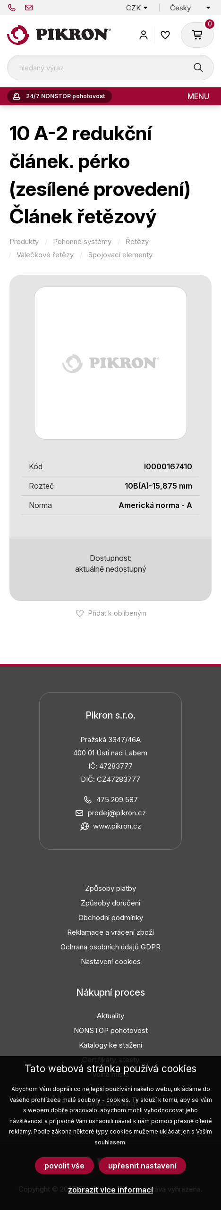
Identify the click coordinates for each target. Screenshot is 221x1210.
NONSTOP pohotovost (111, 1030)
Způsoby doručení (110, 902)
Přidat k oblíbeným (117, 613)
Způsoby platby (110, 888)
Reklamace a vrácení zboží (110, 932)
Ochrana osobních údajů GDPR (110, 946)
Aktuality (110, 1015)
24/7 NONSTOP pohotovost (65, 96)
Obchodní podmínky (110, 917)
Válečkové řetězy (45, 255)
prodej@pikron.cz (29, 7)
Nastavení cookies (111, 961)
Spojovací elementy (120, 255)
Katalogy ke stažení (110, 1045)
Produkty (24, 241)
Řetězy (137, 241)
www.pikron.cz (117, 825)
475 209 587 (12, 7)
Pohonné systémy (82, 241)
